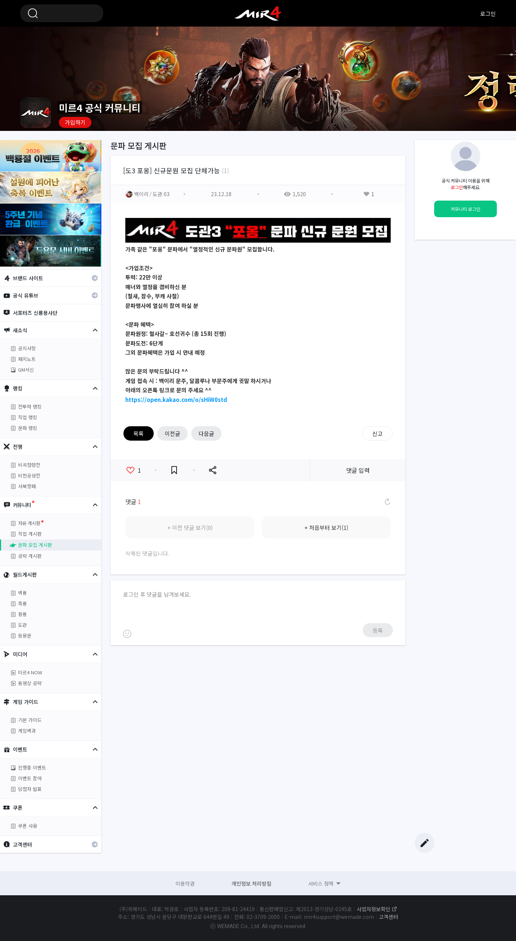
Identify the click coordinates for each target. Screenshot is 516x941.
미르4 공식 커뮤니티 (258, 13)
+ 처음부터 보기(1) (326, 527)
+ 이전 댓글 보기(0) (190, 527)
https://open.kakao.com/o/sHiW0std (176, 399)
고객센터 (388, 916)
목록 (138, 433)
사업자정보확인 (373, 909)
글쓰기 (425, 843)
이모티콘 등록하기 (127, 634)
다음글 (206, 433)
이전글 (172, 433)
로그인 (488, 13)
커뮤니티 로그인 (465, 209)
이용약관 (185, 883)
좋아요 (133, 470)
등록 (378, 630)
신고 (377, 433)
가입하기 (75, 122)
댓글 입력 (358, 470)
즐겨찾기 (174, 470)
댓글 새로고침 (387, 501)
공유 (212, 470)
